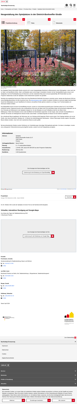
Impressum (5, 345)
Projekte (34, 9)
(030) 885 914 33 (9, 295)
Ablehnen (12, 400)
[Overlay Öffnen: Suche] (71, 5)
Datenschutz (5, 349)
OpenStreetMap (64, 189)
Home (2, 9)
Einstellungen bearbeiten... (37, 400)
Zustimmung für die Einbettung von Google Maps (37, 236)
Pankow (20, 9)
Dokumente (59, 23)
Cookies (4, 354)
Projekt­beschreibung (11, 23)
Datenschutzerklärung (56, 396)
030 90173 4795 (9, 263)
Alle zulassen (61, 400)
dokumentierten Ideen (36, 100)
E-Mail (4, 265)
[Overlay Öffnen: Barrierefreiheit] (66, 5)
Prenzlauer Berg (27, 9)
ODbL (75, 189)
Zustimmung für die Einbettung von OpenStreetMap (37, 172)
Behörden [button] (4, 375)
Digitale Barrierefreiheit (8, 358)
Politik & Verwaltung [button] (7, 379)
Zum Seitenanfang (69, 337)
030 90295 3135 (9, 275)
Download (69, 197)
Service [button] (3, 371)
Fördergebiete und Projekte (11, 9)
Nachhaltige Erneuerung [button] (8, 341)
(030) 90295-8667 (9, 285)
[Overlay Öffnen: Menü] (74, 5)
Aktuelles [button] (3, 383)
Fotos (32, 23)
